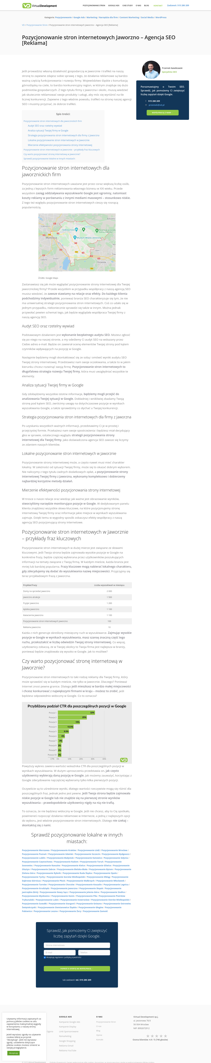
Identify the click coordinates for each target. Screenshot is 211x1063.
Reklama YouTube (67, 1045)
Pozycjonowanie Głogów (91, 907)
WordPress (160, 17)
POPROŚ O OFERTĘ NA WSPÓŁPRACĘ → (77, 966)
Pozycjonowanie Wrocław (114, 850)
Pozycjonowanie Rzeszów (47, 865)
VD (23, 25)
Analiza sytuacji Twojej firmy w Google (48, 130)
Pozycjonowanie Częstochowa (37, 861)
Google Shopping (67, 1035)
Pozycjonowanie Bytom (101, 869)
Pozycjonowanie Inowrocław (75, 899)
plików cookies (148, 1057)
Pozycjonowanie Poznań (34, 854)
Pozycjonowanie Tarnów (34, 884)
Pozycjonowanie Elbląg (98, 877)
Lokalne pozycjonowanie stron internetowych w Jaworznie (58, 140)
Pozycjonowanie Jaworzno (64, 888)
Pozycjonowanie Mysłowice (36, 896)
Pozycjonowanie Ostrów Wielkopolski (110, 899)
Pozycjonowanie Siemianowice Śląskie (57, 907)
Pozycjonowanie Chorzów (61, 884)
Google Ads (79, 17)
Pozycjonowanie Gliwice (99, 865)
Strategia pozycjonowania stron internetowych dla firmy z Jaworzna (63, 135)
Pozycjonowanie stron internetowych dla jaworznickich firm (53, 121)
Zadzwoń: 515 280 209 (178, 5)
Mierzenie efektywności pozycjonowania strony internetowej (60, 145)
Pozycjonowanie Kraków (63, 850)
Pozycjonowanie (63, 17)
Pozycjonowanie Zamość (95, 911)
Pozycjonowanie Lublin (33, 857)
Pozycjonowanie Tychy (33, 877)
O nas (99, 1021)
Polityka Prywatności (58, 1057)
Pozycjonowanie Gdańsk (60, 854)
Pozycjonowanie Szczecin (87, 854)
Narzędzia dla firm (108, 17)
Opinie (99, 1030)
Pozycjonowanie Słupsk (91, 888)
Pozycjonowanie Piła (86, 896)
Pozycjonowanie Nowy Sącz (54, 892)
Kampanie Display (67, 1021)
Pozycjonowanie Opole (105, 873)
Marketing (92, 17)
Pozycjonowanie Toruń (91, 861)
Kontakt (100, 1035)
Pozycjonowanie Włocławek (110, 880)
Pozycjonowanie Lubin (47, 899)
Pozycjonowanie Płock (53, 880)
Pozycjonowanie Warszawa (35, 850)
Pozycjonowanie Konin (62, 896)
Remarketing (65, 1030)
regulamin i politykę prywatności (68, 957)
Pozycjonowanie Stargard (62, 903)
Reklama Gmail (66, 1040)
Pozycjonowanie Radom (66, 861)
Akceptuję (63, 957)
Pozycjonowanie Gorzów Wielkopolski (66, 877)
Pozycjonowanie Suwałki (34, 903)
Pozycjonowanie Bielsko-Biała (72, 869)
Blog (98, 1025)
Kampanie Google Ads (69, 1016)
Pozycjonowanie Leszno (46, 911)
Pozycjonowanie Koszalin (89, 884)
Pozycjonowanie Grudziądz (35, 888)
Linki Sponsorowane (69, 1025)
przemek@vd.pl (157, 105)
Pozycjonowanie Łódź (89, 850)
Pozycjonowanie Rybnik (49, 873)
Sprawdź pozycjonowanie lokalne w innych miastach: (49, 158)
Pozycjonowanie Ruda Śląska (77, 873)
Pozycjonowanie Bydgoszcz (115, 854)
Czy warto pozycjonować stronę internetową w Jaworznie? (52, 154)
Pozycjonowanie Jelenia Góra (84, 892)
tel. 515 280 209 (83, 974)
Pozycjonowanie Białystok (60, 857)
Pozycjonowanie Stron (37, 25)
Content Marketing (129, 17)
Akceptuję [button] (13, 1053)
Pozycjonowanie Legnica (116, 884)
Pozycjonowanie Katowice (88, 857)
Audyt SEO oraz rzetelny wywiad (45, 125)
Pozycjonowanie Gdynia (116, 857)
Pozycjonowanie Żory (70, 911)
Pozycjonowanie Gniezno (89, 903)
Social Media (147, 17)
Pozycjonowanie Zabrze (43, 869)
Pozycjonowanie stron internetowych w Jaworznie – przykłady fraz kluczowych (62, 149)
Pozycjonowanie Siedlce (113, 892)
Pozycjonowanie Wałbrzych (81, 880)
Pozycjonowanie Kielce (73, 865)
